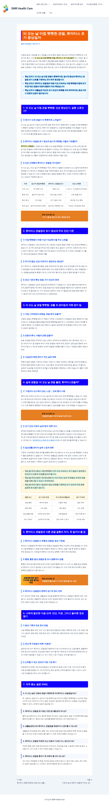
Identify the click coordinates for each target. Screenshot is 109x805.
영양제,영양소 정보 (60, 4)
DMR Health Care (22, 8)
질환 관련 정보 (43, 4)
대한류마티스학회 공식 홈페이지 (44, 440)
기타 (50, 13)
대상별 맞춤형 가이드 (95, 4)
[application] (49, 4)
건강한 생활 (41, 13)
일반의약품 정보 (77, 4)
